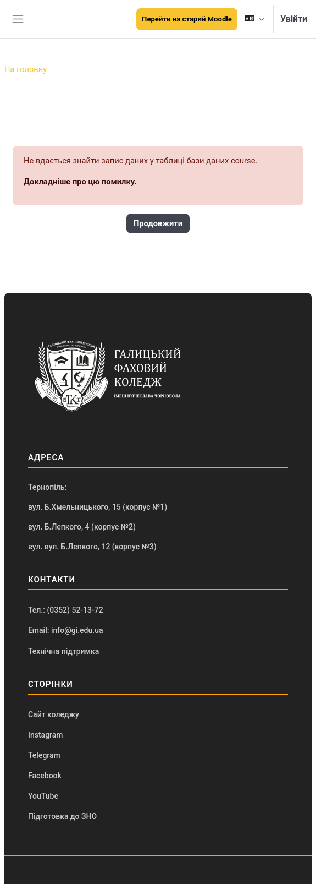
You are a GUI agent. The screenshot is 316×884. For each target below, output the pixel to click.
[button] (254, 19)
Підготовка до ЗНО (62, 816)
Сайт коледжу (53, 714)
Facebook (45, 775)
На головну (25, 69)
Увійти (293, 19)
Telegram (44, 755)
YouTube (43, 796)
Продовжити (158, 223)
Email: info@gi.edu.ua (65, 630)
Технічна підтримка (63, 651)
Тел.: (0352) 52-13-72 (65, 609)
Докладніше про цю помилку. (80, 182)
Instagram (45, 734)
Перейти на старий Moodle (187, 19)
